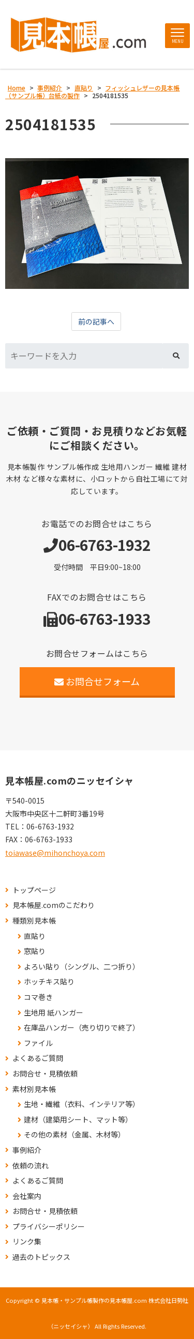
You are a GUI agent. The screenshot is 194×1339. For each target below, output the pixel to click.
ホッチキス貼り (49, 982)
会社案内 (26, 1196)
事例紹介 (26, 1150)
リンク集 (26, 1241)
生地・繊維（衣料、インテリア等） (82, 1104)
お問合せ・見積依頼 (45, 1074)
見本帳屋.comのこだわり (53, 905)
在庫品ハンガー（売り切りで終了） (82, 1028)
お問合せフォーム (97, 681)
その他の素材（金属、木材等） (74, 1135)
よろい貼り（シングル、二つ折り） (82, 967)
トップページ (34, 890)
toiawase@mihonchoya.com (55, 853)
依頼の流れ (30, 1166)
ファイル (38, 1043)
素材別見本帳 (34, 1089)
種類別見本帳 (34, 921)
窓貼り (35, 951)
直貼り (35, 936)
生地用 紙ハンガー (53, 1013)
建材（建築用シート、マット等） (78, 1120)
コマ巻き (38, 997)
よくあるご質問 (37, 1058)
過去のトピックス (41, 1257)
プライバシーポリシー (48, 1227)
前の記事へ (96, 321)
